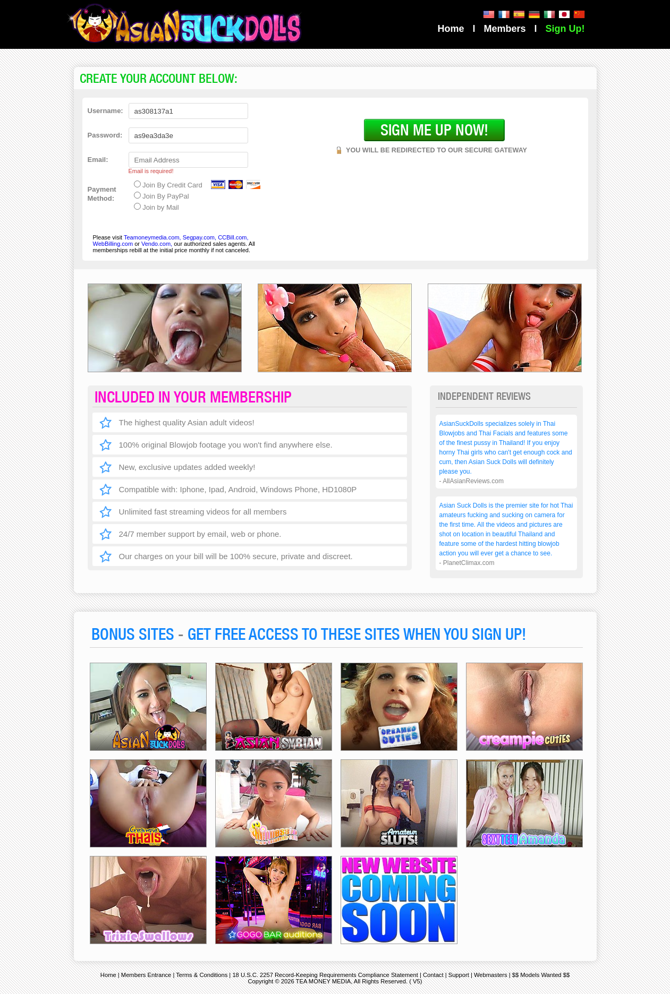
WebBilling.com (114, 244)
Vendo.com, (156, 244)
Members (504, 28)
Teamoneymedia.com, (152, 237)
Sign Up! (565, 28)
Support (458, 975)
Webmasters (490, 975)
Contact (433, 975)
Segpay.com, (199, 237)
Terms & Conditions (201, 975)
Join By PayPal (161, 196)
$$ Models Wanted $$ (541, 975)
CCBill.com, (233, 237)
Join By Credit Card (168, 185)
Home (450, 28)
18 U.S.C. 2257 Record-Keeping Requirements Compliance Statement (325, 975)
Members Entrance (146, 975)
